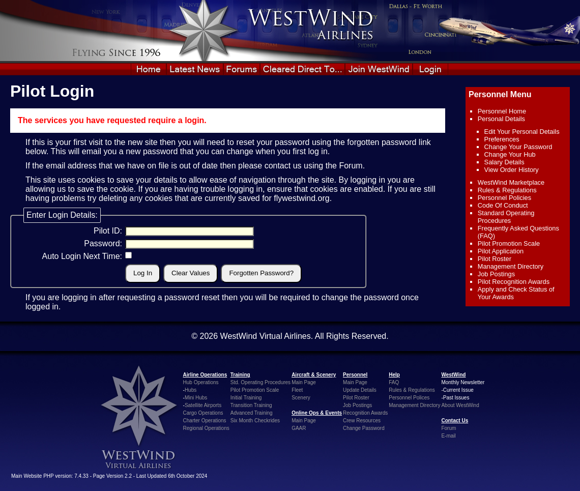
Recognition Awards (365, 413)
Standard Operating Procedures (506, 216)
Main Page (304, 382)
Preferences (501, 139)
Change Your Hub (510, 154)
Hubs (190, 390)
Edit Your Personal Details (522, 131)
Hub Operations (201, 382)
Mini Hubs (196, 397)
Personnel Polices (409, 397)
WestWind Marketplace (511, 182)
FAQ (394, 382)
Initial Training (246, 397)
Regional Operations (206, 428)
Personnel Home (502, 111)
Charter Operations (204, 420)
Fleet (297, 390)
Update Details (359, 390)
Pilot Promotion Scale (509, 243)
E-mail (448, 436)
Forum (350, 165)
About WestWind (460, 405)
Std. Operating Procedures (260, 382)
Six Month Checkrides (255, 420)
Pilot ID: (108, 230)
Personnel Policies (504, 197)
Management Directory (510, 266)
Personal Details (501, 119)
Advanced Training (251, 413)
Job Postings (496, 274)
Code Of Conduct (503, 205)
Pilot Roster (494, 259)
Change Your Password (518, 147)
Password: (103, 243)
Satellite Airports (203, 405)
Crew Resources (362, 420)
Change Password (364, 428)
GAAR (299, 428)
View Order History (511, 170)
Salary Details (504, 162)
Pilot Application (501, 251)
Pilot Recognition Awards (513, 281)
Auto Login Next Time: (82, 256)
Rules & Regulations (507, 190)
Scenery (301, 397)
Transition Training (251, 405)
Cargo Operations (203, 413)
